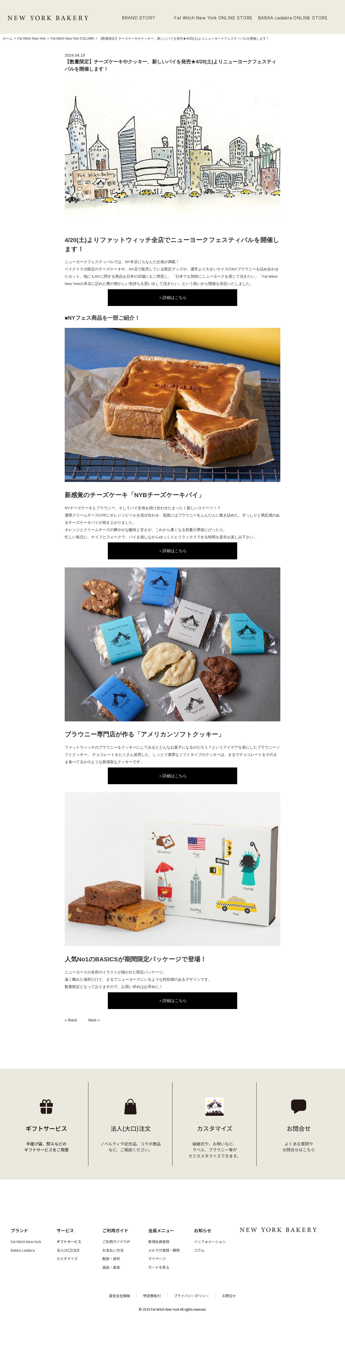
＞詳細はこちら (172, 297)
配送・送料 (111, 1258)
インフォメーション (210, 1241)
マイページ (157, 1258)
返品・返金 (111, 1267)
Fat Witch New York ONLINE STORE (213, 17)
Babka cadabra (23, 1250)
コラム (199, 1250)
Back (72, 1020)
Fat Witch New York (26, 1241)
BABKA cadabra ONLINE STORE (293, 17)
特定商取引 (152, 1295)
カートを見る (158, 1267)
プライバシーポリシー (191, 1295)
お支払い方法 (112, 1250)
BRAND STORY (139, 17)
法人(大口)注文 (68, 1250)
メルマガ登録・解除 (164, 1250)
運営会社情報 (119, 1295)
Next (92, 1020)
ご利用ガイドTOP (116, 1241)
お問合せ (229, 1295)
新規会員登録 (158, 1241)
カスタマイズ (67, 1258)
